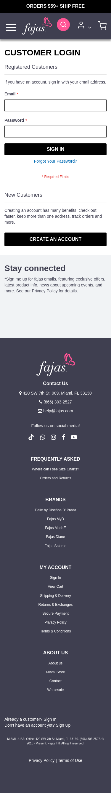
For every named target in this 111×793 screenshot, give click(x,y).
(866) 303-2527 (55, 402)
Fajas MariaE (55, 528)
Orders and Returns (55, 478)
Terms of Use (70, 760)
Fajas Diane (55, 537)
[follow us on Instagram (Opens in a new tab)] (53, 437)
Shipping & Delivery (55, 596)
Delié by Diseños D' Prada (55, 510)
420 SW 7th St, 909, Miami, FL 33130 (55, 393)
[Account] (83, 25)
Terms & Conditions (55, 631)
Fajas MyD (55, 519)
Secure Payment (55, 613)
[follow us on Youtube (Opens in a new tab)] (74, 437)
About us (55, 663)
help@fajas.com (55, 410)
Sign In (55, 578)
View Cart (55, 586)
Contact (55, 681)
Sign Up (63, 725)
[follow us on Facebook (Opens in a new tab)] (63, 437)
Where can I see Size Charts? (55, 469)
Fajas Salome (55, 546)
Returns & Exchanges (55, 605)
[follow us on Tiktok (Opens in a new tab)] (31, 437)
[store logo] (37, 26)
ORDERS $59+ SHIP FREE (55, 6)
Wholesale (55, 690)
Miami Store (55, 672)
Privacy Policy (55, 622)
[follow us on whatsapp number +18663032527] (42, 437)
